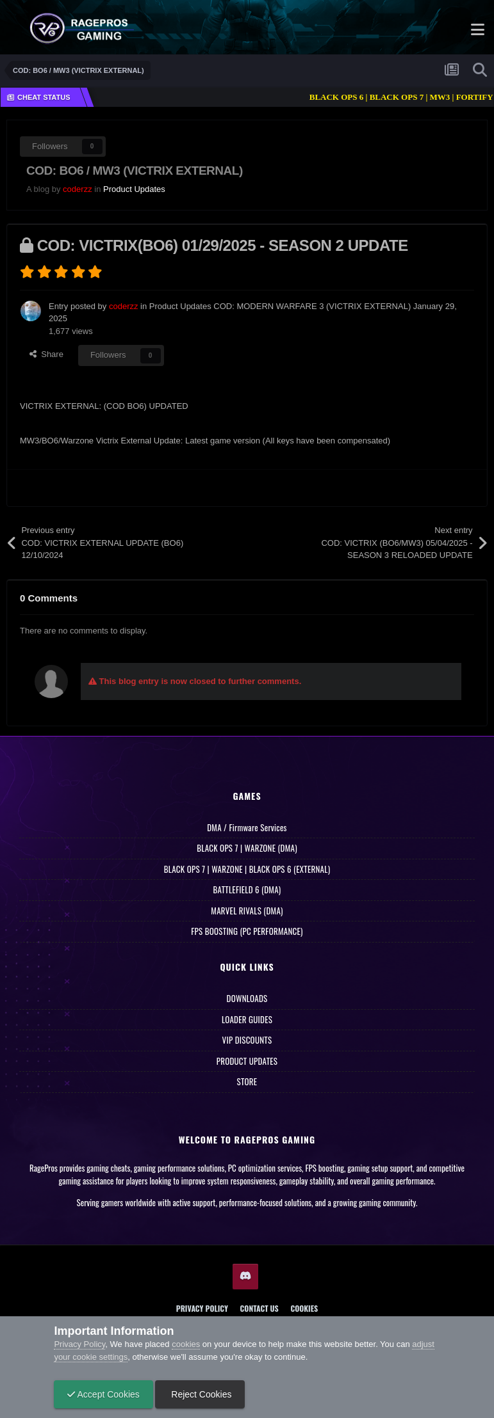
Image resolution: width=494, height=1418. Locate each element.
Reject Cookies (200, 1394)
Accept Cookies (103, 1394)
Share (46, 354)
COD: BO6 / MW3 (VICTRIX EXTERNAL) (134, 170)
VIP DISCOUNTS (247, 1039)
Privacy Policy (202, 1308)
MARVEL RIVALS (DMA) (247, 910)
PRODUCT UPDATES (247, 1061)
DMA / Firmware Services (247, 827)
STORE (247, 1081)
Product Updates (134, 189)
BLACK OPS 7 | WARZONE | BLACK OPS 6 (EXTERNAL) (247, 869)
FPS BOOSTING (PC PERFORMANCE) (246, 931)
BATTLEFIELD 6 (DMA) (247, 889)
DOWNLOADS (247, 998)
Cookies (304, 1308)
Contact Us (259, 1308)
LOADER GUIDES (247, 1019)
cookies (186, 1344)
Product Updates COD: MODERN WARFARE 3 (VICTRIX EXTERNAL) (280, 306)
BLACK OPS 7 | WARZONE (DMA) (247, 847)
